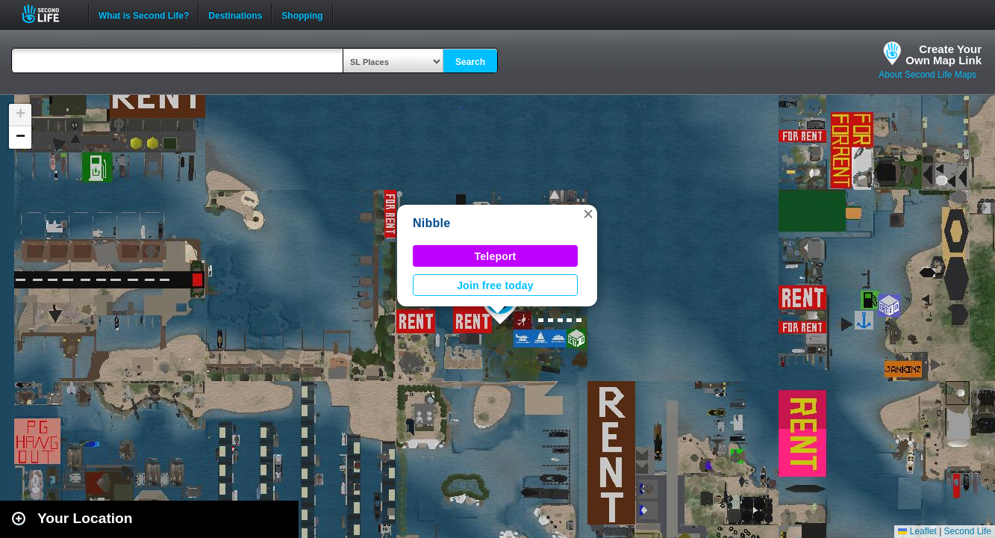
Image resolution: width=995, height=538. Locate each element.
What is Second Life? (144, 14)
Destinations (235, 14)
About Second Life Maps (927, 74)
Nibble (431, 223)
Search (470, 62)
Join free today (495, 285)
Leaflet (917, 531)
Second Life (49, 14)
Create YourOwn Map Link (943, 55)
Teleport (496, 256)
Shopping (301, 14)
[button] (588, 214)
